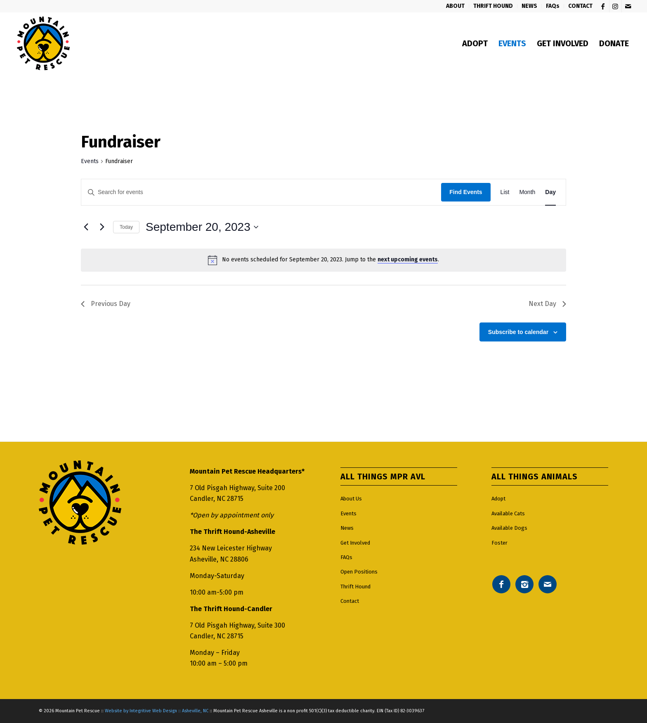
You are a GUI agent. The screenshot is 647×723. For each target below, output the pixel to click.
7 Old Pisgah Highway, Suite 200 (237, 488)
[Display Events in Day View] (550, 192)
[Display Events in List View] (505, 192)
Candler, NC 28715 (216, 499)
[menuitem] (455, 6)
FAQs (346, 557)
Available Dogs (509, 528)
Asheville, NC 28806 (219, 559)
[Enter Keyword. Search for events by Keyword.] (261, 192)
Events (90, 161)
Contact (349, 601)
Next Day (547, 304)
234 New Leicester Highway (231, 548)
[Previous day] (86, 227)
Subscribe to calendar (518, 332)
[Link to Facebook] (603, 6)
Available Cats (508, 513)
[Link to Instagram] (615, 6)
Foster (499, 543)
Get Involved (355, 543)
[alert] (323, 260)
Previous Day (105, 304)
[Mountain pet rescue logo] (43, 43)
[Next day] (102, 227)
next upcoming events (408, 259)
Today (126, 227)
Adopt (498, 498)
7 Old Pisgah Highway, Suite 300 (237, 625)
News (347, 528)
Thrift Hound (355, 586)
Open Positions (359, 572)
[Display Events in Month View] (527, 192)
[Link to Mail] (628, 6)
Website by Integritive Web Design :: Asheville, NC (156, 711)
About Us (351, 498)
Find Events (465, 192)
